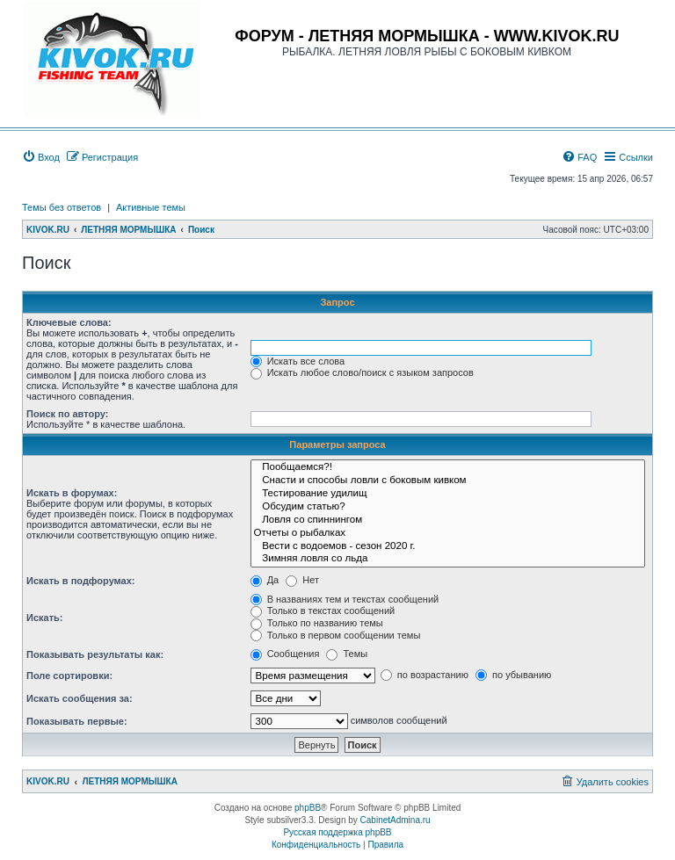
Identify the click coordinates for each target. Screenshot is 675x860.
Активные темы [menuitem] (150, 207)
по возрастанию (424, 674)
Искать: (44, 617)
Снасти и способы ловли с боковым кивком (447, 481)
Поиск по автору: (67, 413)
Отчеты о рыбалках (447, 533)
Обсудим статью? (447, 507)
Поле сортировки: (69, 675)
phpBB (307, 808)
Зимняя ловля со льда (447, 559)
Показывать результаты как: (94, 654)
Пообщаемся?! (447, 467)
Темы (346, 653)
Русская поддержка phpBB (337, 832)
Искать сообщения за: (79, 698)
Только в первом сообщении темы (335, 635)
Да (264, 580)
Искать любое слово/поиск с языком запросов (362, 372)
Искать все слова (297, 361)
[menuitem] (41, 157)
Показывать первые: (76, 721)
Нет (302, 580)
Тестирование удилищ (447, 494)
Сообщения (285, 653)
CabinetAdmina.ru (395, 820)
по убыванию (513, 674)
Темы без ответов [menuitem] (61, 207)
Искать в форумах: (71, 493)
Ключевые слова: (69, 322)
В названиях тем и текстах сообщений (344, 599)
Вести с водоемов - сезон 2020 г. (447, 546)
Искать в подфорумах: (80, 580)
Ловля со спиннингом (447, 520)
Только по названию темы (316, 623)
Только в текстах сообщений (323, 610)
